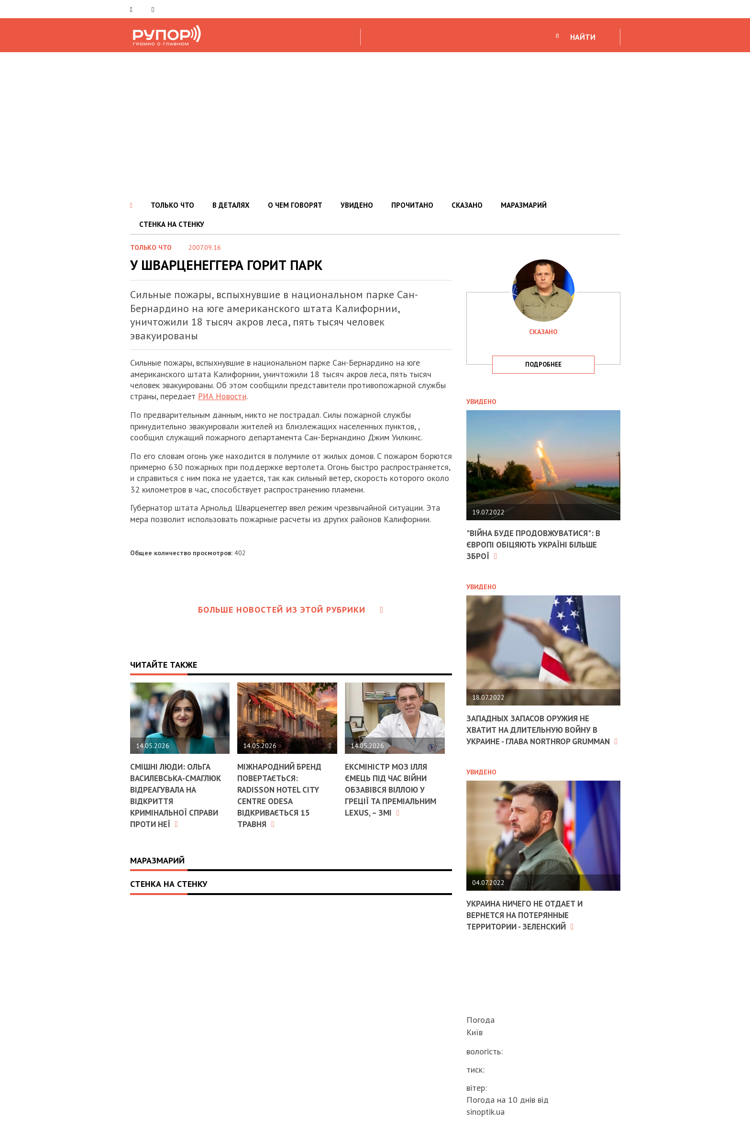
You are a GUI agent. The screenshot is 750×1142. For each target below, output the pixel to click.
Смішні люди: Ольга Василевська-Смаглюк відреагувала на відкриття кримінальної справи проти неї (178, 794)
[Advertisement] (375, 124)
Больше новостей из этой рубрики (291, 609)
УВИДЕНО (357, 205)
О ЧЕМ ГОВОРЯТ (295, 205)
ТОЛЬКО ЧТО (172, 205)
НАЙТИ (583, 37)
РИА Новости (223, 396)
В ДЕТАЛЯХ (231, 205)
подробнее (543, 364)
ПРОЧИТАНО (412, 205)
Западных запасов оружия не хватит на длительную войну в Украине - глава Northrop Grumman (537, 734)
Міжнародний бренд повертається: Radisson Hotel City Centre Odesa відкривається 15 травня (282, 794)
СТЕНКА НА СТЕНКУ (171, 224)
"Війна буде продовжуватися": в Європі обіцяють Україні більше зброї (537, 544)
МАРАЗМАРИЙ (524, 205)
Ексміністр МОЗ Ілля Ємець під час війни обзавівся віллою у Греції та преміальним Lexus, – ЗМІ (393, 789)
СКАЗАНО (467, 205)
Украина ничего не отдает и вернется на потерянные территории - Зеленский (528, 924)
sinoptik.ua (485, 1111)
